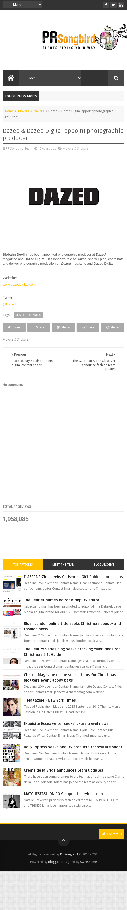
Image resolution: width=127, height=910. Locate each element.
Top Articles (23, 574)
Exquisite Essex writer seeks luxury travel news (66, 733)
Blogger (54, 871)
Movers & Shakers (31, 111)
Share (50, 327)
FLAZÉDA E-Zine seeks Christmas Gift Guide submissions (73, 586)
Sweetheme (88, 871)
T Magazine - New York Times (50, 709)
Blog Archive (104, 574)
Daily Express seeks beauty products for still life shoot (73, 756)
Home (9, 111)
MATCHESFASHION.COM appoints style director (65, 803)
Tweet (18, 327)
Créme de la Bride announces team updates (63, 779)
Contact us (112, 843)
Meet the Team (63, 574)
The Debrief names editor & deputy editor (61, 609)
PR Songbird (69, 863)
